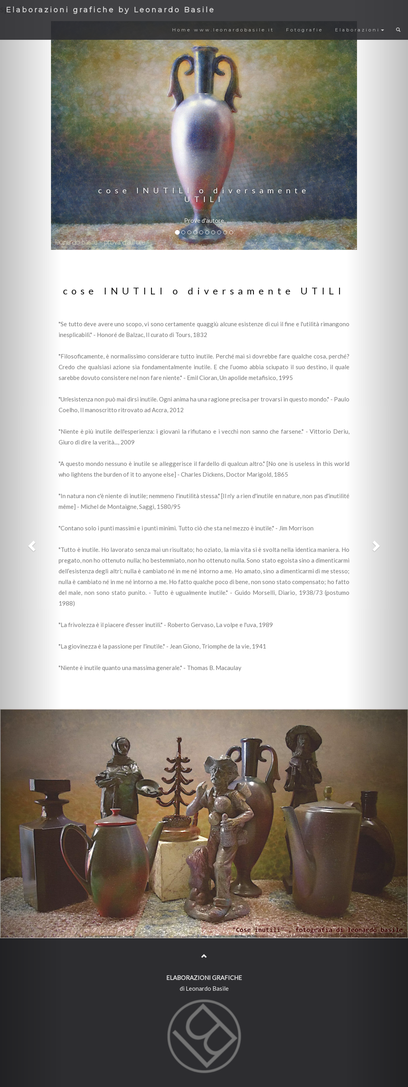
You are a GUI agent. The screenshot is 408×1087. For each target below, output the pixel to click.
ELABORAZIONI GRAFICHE (204, 977)
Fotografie (304, 30)
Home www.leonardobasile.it (223, 30)
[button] (30, 543)
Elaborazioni (359, 30)
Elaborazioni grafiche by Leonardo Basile (110, 10)
